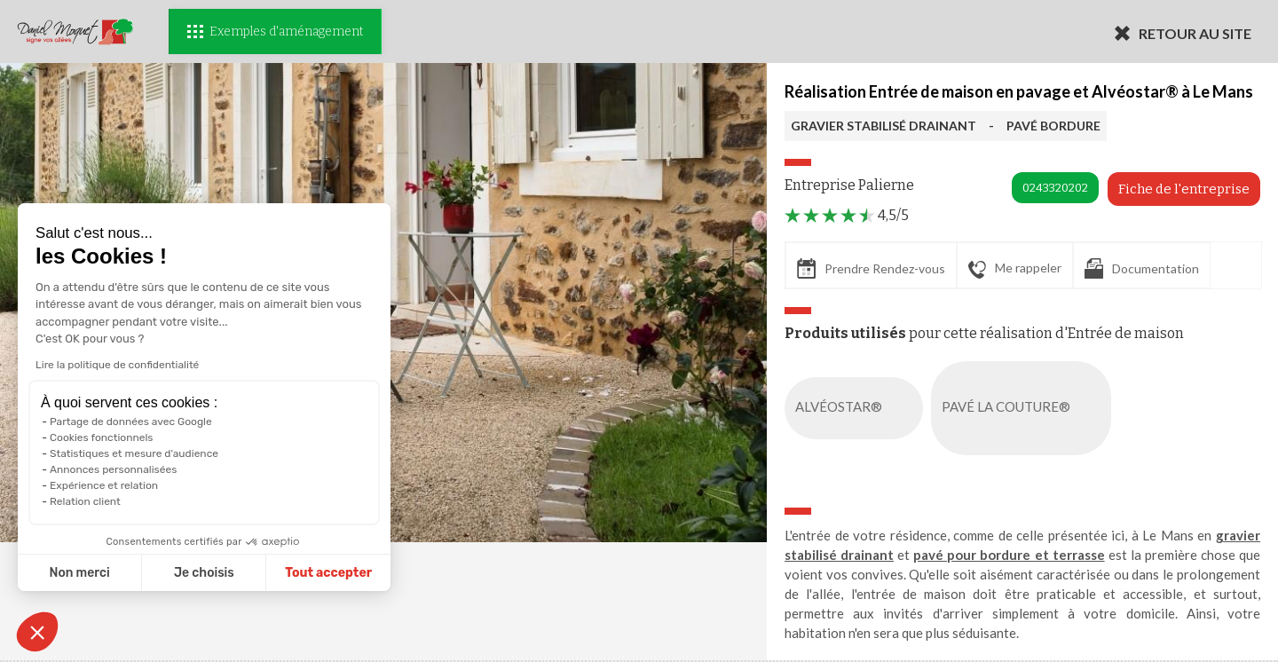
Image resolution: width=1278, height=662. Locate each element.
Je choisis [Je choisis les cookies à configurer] (200, 572)
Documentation (1142, 268)
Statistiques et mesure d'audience (129, 453)
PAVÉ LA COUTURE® (1025, 408)
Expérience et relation (99, 485)
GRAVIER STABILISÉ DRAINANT (883, 125)
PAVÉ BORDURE (1053, 125)
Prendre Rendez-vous (871, 268)
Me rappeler (1014, 269)
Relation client (80, 501)
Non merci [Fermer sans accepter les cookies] (74, 572)
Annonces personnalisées (108, 469)
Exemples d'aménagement (275, 31)
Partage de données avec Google (126, 421)
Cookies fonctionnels (96, 437)
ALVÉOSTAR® (857, 408)
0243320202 (1055, 187)
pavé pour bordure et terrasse (1008, 555)
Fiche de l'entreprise (1184, 189)
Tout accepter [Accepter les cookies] (323, 572)
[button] (37, 632)
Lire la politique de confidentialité (112, 365)
